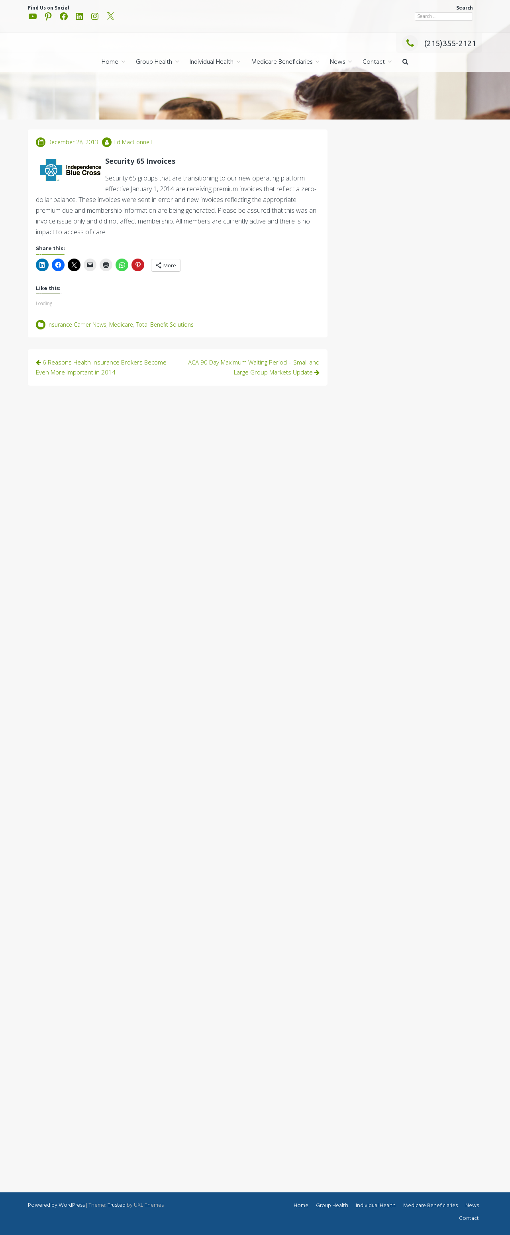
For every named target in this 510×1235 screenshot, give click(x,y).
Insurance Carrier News (76, 324)
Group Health (154, 62)
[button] (405, 62)
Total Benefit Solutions (165, 324)
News (337, 62)
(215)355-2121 (439, 43)
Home (110, 62)
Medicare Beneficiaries (281, 62)
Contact (374, 62)
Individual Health (211, 62)
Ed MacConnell (133, 142)
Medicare (121, 324)
